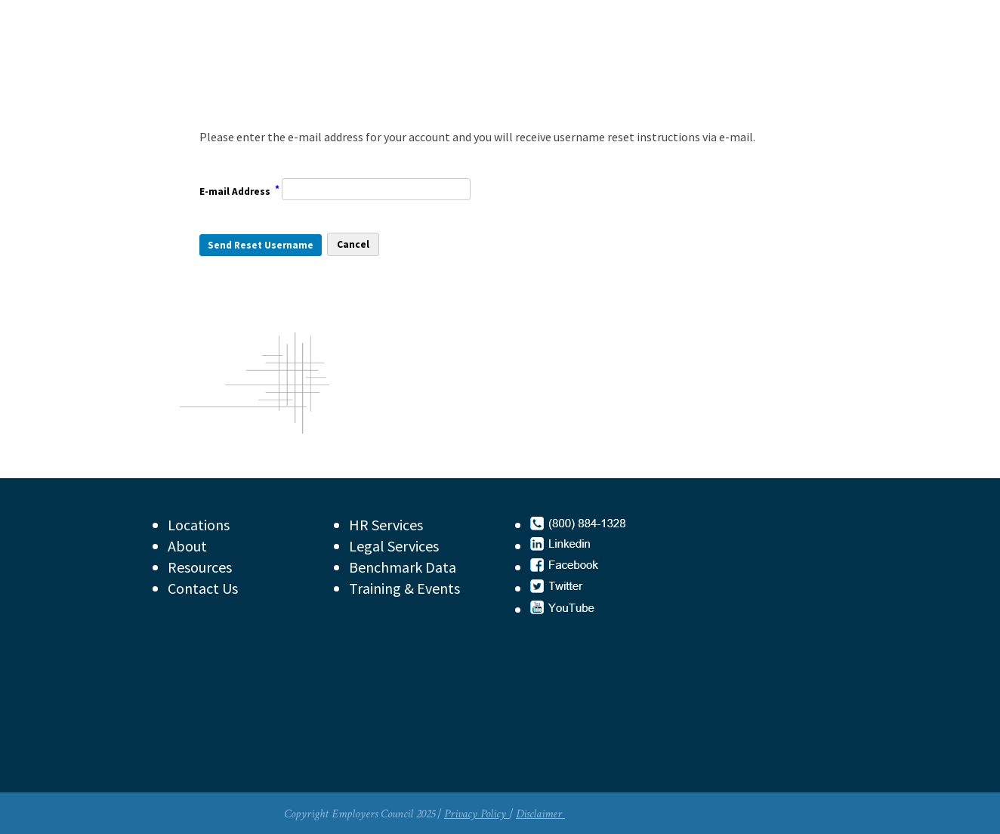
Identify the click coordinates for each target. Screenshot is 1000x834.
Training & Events (404, 588)
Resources (200, 567)
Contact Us (203, 588)
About (187, 545)
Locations (199, 524)
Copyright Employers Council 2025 (359, 814)
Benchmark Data (402, 567)
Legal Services (394, 545)
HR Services (386, 524)
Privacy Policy (476, 814)
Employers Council (299, 64)
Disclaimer (540, 814)
